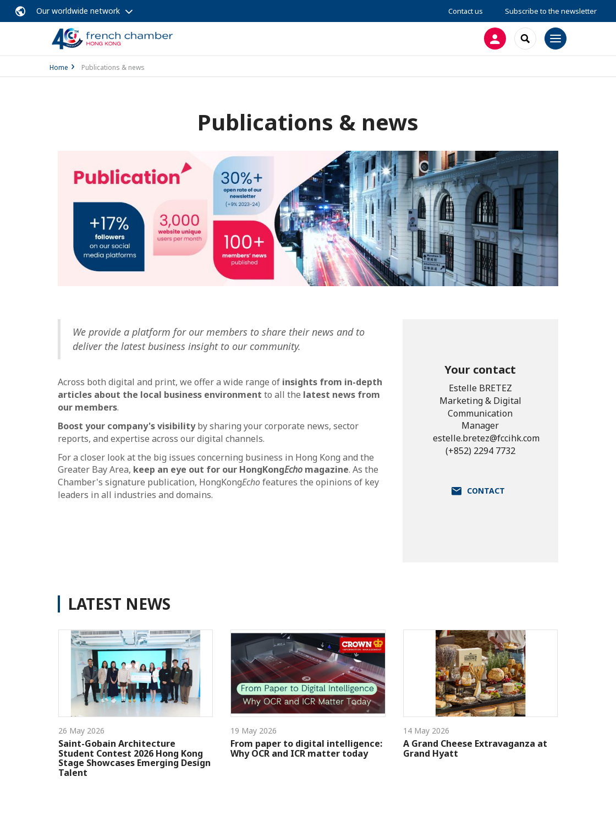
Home (59, 67)
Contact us (465, 11)
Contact (486, 490)
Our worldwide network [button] (78, 11)
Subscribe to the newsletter (551, 11)
